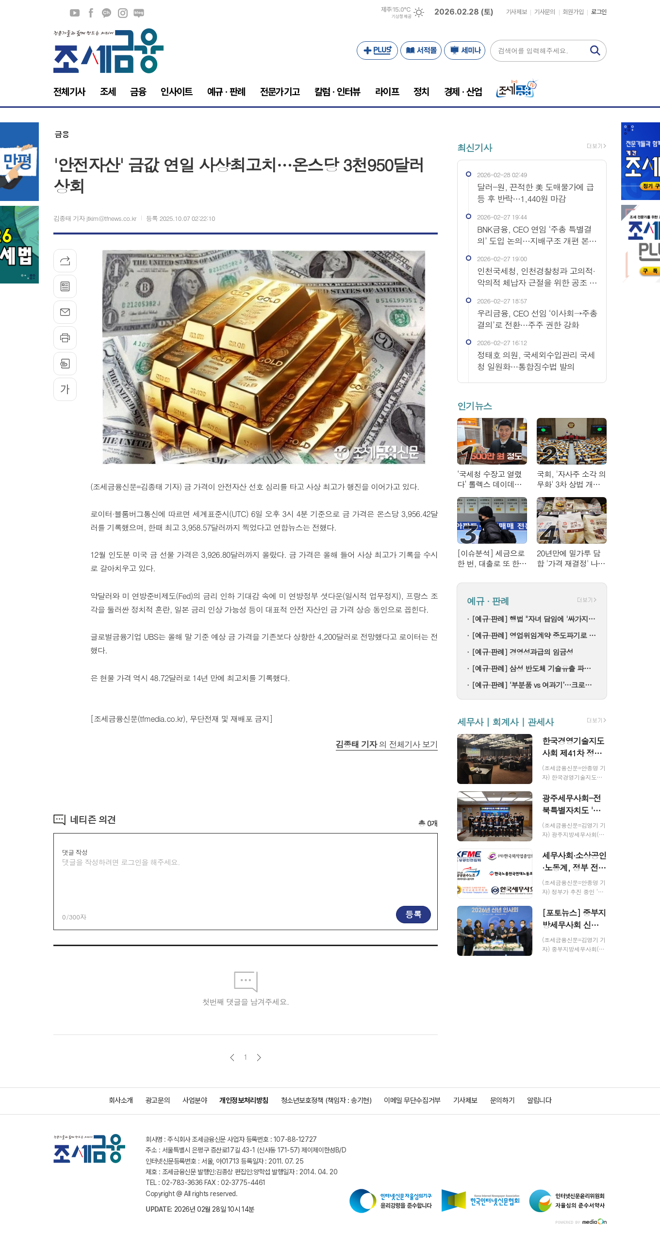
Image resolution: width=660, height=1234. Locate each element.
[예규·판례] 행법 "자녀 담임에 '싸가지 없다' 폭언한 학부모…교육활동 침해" (534, 619)
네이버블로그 (139, 13)
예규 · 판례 (488, 601)
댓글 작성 (74, 852)
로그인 (599, 12)
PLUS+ (377, 50)
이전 (232, 1057)
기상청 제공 (401, 16)
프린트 (65, 338)
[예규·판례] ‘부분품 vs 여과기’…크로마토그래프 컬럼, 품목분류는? (534, 685)
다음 (258, 1057)
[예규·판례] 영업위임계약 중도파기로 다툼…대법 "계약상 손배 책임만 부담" (534, 635)
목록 (65, 286)
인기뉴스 (474, 405)
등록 (413, 914)
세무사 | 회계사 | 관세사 (505, 721)
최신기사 (474, 147)
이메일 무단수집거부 (412, 1100)
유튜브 (74, 13)
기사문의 (544, 12)
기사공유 (65, 260)
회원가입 (573, 12)
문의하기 (502, 1100)
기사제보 (516, 12)
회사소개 (121, 1100)
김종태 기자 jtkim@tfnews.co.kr (94, 218)
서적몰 (421, 50)
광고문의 (158, 1100)
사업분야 (194, 1100)
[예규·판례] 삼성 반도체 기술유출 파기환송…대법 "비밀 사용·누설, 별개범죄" (534, 668)
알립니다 (539, 1100)
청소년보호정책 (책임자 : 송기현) (326, 1100)
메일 (65, 312)
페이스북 (90, 13)
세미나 (464, 50)
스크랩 (65, 363)
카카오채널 (106, 13)
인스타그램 (123, 13)
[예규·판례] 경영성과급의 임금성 (522, 652)
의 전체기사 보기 (387, 744)
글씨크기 (65, 389)
